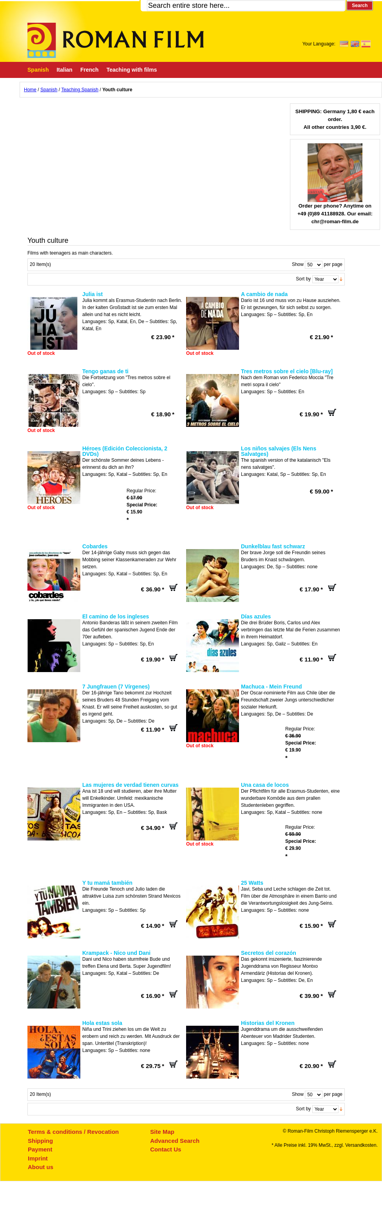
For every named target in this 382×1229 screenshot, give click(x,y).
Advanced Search (174, 1140)
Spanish (48, 89)
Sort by (303, 279)
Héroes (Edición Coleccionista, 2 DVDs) (124, 451)
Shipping (40, 1140)
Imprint (38, 1158)
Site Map (162, 1131)
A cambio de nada (264, 294)
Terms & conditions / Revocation (73, 1131)
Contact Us (165, 1149)
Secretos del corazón (268, 953)
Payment (40, 1149)
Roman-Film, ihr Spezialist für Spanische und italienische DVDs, (115, 40)
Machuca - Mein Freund (271, 686)
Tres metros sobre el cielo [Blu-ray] (287, 371)
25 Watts (252, 883)
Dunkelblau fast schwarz (273, 546)
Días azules (256, 616)
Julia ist (92, 294)
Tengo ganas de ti (105, 371)
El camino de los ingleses (115, 616)
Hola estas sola (102, 1023)
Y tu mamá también (107, 883)
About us (40, 1167)
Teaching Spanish (79, 89)
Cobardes (95, 546)
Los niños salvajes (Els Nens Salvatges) (278, 451)
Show (298, 264)
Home (30, 89)
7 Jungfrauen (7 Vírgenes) (116, 686)
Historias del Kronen (268, 1023)
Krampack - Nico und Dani (116, 953)
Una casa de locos (265, 785)
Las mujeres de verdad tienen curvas (130, 785)
